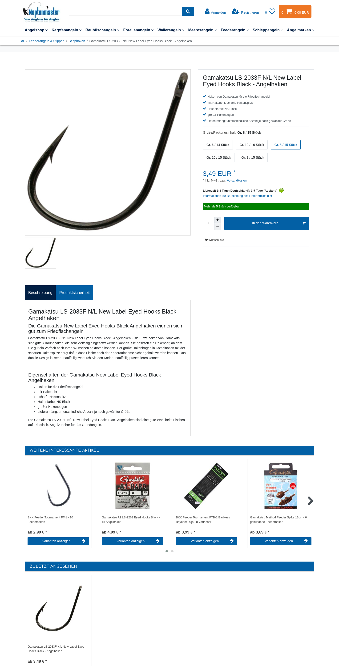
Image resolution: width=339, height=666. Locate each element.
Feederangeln (235, 30)
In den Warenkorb (279, 223)
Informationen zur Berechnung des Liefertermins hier (237, 196)
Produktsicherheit (74, 292)
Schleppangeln (268, 30)
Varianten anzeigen (63, 541)
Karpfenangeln (66, 30)
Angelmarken (300, 30)
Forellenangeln (138, 30)
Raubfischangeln (102, 30)
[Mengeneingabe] (208, 223)
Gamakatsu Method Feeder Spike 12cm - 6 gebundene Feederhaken (278, 520)
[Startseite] (23, 41)
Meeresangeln (202, 30)
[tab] (40, 292)
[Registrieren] (245, 11)
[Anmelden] (215, 11)
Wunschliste (214, 240)
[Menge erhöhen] (217, 220)
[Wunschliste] (270, 11)
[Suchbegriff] (125, 11)
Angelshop (36, 30)
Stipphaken (77, 41)
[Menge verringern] (217, 226)
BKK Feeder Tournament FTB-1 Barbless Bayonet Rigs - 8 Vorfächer (203, 520)
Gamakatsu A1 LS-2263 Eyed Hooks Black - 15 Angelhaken (131, 520)
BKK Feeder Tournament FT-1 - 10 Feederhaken (50, 520)
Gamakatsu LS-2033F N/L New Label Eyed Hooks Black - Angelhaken (56, 649)
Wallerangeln (170, 30)
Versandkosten (236, 180)
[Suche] (188, 11)
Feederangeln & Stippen (47, 41)
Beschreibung (40, 292)
